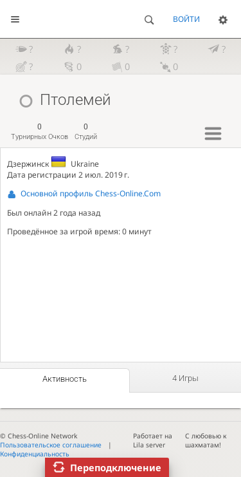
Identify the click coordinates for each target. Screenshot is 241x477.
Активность (64, 379)
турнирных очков (39, 131)
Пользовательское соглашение (51, 444)
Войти (186, 19)
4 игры (185, 378)
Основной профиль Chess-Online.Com (91, 193)
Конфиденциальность (34, 453)
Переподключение (115, 467)
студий (86, 131)
